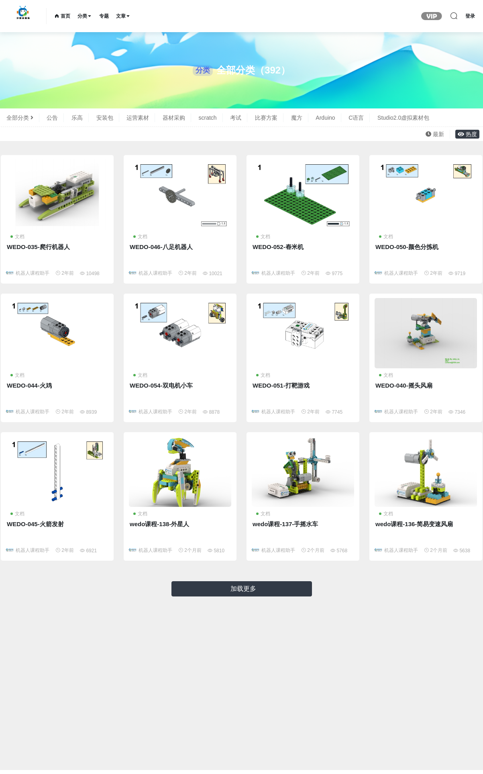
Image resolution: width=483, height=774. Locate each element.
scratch (208, 117)
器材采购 (174, 117)
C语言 (356, 117)
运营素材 (137, 117)
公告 (52, 117)
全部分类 (19, 117)
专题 (104, 16)
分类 (84, 16)
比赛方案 (266, 117)
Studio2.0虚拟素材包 (403, 117)
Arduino (325, 117)
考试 (235, 117)
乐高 (77, 117)
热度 (467, 134)
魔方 (296, 117)
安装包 (104, 117)
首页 (62, 16)
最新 (435, 134)
